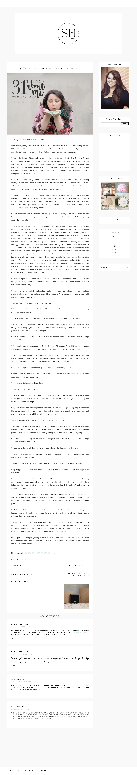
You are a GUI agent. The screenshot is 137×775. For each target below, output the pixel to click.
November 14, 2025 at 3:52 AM (22, 627)
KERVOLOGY (27, 559)
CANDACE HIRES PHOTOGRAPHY (40, 553)
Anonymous (17, 679)
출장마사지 (63, 717)
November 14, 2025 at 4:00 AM (22, 654)
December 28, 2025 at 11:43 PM (22, 682)
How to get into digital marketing (65, 660)
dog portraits (83, 685)
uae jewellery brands (80, 632)
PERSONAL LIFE (17, 566)
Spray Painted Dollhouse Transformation (76, 574)
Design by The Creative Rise (36, 771)
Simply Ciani (12, 771)
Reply (13, 638)
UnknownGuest (19, 624)
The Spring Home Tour (23, 574)
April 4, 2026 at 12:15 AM (20, 709)
